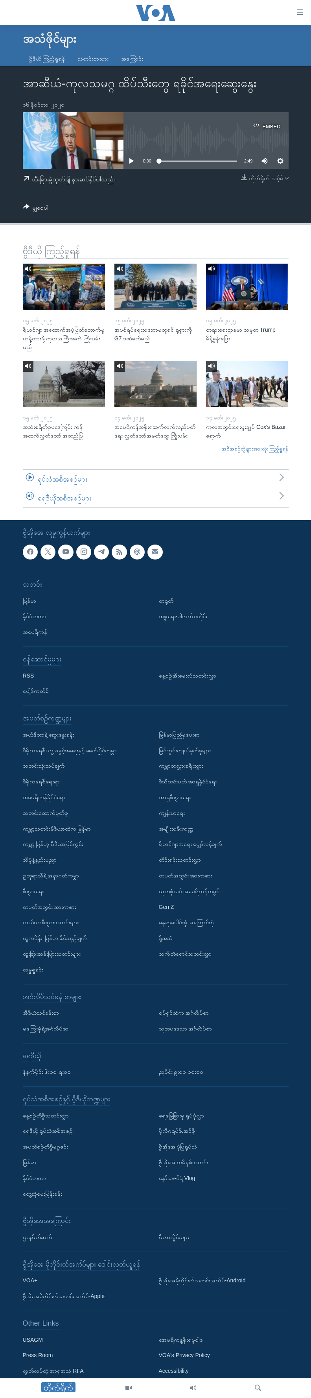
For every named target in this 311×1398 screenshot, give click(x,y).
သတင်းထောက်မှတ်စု (45, 813)
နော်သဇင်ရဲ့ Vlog (177, 1178)
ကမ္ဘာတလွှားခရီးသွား (181, 766)
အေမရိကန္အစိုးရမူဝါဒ (181, 1340)
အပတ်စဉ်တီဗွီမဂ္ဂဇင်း (45, 1147)
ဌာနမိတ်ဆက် (37, 1237)
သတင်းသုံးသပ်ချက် (44, 766)
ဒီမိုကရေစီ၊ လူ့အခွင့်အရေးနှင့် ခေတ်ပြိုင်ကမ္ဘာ (70, 750)
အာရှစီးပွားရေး (175, 797)
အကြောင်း (132, 58)
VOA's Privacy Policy (184, 1355)
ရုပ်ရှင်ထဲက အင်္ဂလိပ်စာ (184, 1013)
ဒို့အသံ (166, 938)
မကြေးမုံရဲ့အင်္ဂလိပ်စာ (45, 1028)
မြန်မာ (29, 601)
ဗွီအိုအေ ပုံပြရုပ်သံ (178, 1147)
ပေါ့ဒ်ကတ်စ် (36, 691)
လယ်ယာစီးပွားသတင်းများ (51, 923)
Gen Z (166, 907)
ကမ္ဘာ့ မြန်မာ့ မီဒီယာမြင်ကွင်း (53, 844)
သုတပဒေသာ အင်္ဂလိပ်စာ (185, 1028)
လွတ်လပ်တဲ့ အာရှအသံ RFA (53, 1371)
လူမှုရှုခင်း (33, 969)
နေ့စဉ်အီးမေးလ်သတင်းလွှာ (187, 675)
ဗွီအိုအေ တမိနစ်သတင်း (183, 1162)
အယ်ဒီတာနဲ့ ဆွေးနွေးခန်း (49, 734)
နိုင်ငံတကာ (34, 616)
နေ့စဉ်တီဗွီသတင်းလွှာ (46, 1115)
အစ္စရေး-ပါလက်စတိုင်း (183, 616)
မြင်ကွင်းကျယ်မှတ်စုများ (185, 750)
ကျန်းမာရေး (172, 813)
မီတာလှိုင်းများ (174, 1237)
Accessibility (174, 1371)
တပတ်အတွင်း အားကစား (50, 907)
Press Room (38, 1355)
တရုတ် (166, 601)
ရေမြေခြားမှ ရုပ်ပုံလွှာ (181, 1115)
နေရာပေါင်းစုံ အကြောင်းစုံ (186, 923)
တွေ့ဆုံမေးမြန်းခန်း (42, 1194)
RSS (28, 675)
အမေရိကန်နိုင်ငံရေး (44, 797)
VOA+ (30, 1281)
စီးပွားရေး (33, 891)
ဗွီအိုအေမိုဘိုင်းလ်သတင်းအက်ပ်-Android (202, 1281)
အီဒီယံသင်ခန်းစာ (41, 1013)
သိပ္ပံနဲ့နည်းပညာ (40, 860)
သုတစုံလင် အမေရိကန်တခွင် (189, 891)
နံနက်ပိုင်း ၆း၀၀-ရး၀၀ (47, 1072)
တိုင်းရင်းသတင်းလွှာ (180, 860)
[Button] (36, 209)
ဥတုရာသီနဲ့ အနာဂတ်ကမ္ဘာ (51, 875)
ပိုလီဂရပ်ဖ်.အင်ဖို (177, 1131)
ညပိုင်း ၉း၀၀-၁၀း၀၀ (181, 1072)
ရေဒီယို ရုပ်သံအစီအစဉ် (48, 1131)
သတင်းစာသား (93, 58)
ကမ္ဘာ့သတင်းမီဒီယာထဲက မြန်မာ (57, 829)
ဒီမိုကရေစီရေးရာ (41, 781)
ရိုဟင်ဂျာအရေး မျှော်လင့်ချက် (191, 844)
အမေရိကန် (35, 632)
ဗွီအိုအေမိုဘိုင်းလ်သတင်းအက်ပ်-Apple (64, 1296)
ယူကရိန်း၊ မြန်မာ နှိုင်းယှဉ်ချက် (55, 938)
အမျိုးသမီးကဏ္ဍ (176, 829)
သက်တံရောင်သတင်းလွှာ (185, 954)
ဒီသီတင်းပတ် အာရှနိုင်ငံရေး (188, 781)
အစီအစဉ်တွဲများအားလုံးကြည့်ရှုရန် (255, 449)
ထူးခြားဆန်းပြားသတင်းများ (52, 954)
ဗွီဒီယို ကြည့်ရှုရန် (47, 58)
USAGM (33, 1340)
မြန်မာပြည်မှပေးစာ (179, 734)
